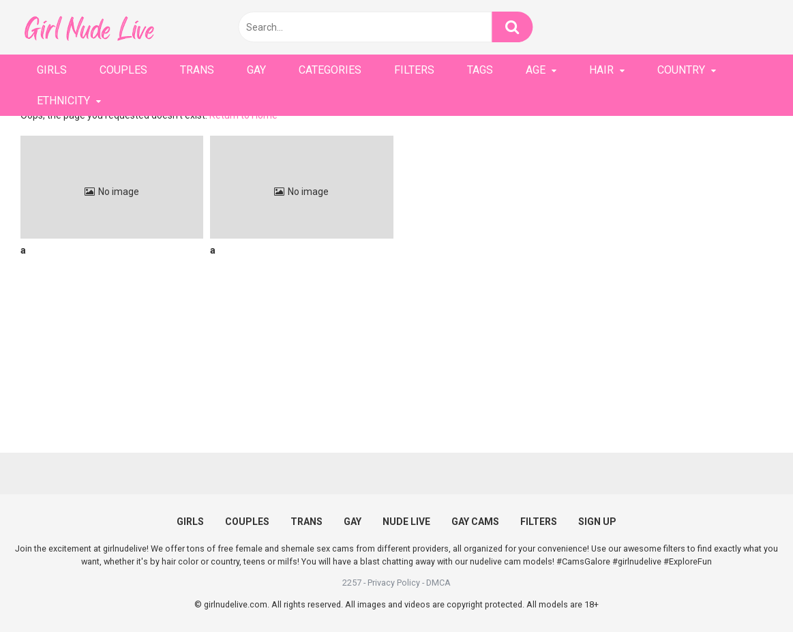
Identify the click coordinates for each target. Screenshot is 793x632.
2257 (351, 582)
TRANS (197, 69)
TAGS (480, 69)
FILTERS (414, 69)
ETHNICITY (63, 100)
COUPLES (123, 69)
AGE (535, 69)
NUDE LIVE (406, 521)
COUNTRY (681, 69)
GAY (256, 69)
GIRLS (52, 69)
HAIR (601, 69)
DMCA (438, 582)
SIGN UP (597, 521)
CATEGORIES (330, 69)
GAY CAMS (475, 521)
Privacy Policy (394, 582)
